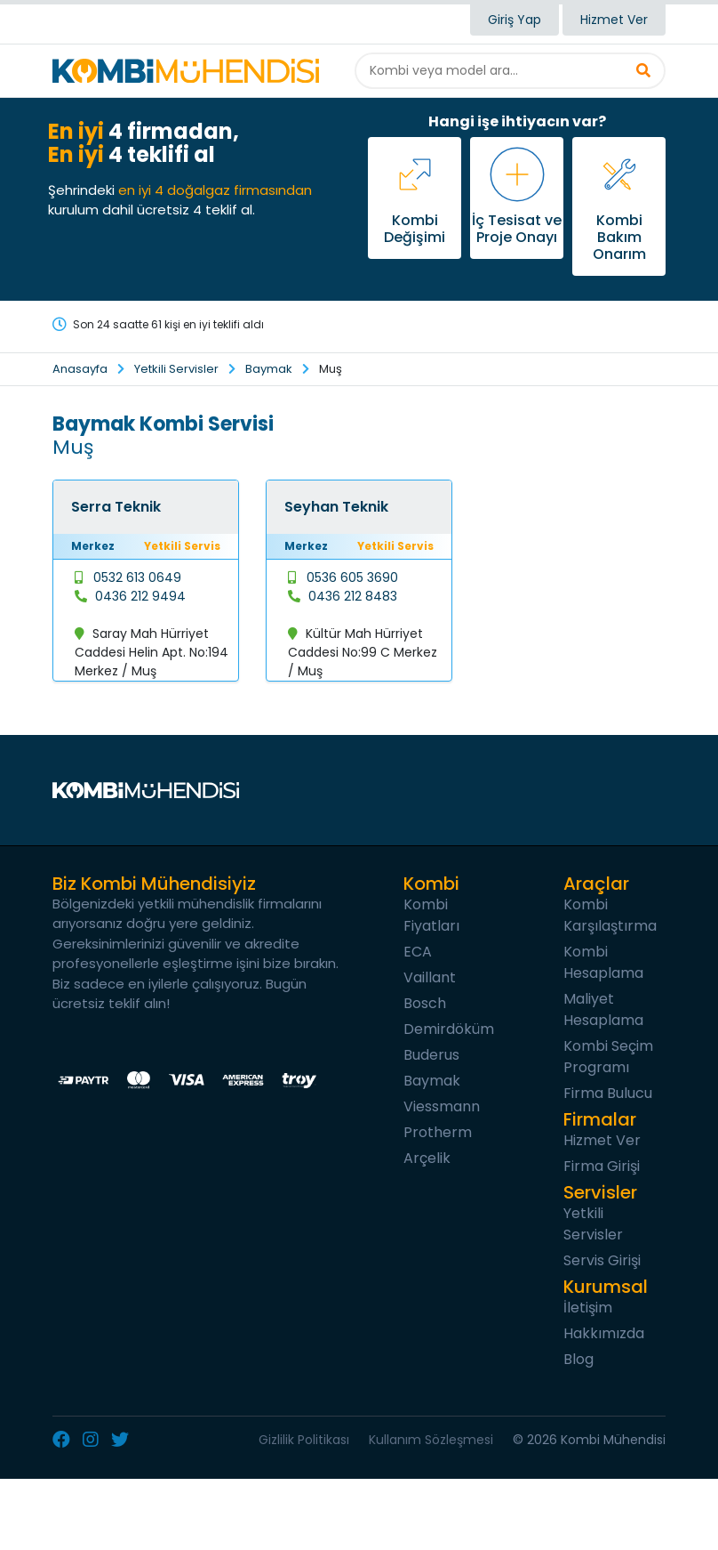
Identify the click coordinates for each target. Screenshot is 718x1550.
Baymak (268, 368)
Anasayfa (80, 368)
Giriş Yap (514, 19)
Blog (578, 1359)
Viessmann (441, 1106)
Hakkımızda (603, 1333)
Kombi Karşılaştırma (610, 915)
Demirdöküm (448, 1029)
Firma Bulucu (607, 1093)
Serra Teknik (116, 506)
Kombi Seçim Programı (608, 1057)
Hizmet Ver (614, 19)
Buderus (431, 1055)
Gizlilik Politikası (304, 1440)
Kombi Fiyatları (431, 915)
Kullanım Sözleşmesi (431, 1440)
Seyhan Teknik (336, 506)
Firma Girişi (601, 1166)
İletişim (587, 1307)
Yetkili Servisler (176, 368)
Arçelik (427, 1158)
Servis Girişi (602, 1260)
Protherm (437, 1132)
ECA (417, 951)
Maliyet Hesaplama (603, 1009)
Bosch (424, 1003)
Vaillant (429, 977)
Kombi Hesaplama (603, 962)
